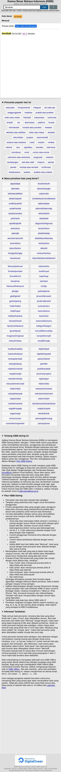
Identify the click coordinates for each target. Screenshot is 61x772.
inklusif (9, 147)
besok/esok (15, 258)
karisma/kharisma (44, 321)
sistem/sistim (44, 398)
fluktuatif (27, 117)
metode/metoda (15, 379)
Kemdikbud (7, 472)
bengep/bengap (15, 253)
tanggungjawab (14, 112)
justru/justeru (44, 306)
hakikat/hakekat (15, 316)
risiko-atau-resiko (12, 117)
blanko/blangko (44, 188)
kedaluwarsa (14, 172)
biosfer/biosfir (44, 183)
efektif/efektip (44, 233)
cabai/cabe (44, 193)
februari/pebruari (15, 266)
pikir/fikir (44, 364)
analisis (27, 172)
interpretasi (39, 117)
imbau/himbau (15, 341)
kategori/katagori (43, 326)
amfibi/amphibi (15, 203)
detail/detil (43, 218)
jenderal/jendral (44, 301)
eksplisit (51, 132)
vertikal (51, 142)
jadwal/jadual (44, 291)
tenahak (17, 16)
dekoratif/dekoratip (44, 208)
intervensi (51, 147)
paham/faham (44, 359)
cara (18, 147)
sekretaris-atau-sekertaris (19, 157)
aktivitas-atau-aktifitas (16, 132)
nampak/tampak (15, 393)
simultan (39, 147)
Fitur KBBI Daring (24, 461)
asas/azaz (15, 228)
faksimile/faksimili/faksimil (44, 258)
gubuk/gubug (15, 301)
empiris (41, 142)
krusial (51, 122)
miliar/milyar (15, 388)
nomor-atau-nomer (41, 152)
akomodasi (30, 122)
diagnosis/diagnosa (43, 223)
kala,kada (10, 107)
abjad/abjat (15, 183)
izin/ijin (44, 286)
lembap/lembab (15, 359)
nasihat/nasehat (15, 403)
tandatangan (12, 162)
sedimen (49, 157)
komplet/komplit (44, 336)
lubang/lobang (15, 364)
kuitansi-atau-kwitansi (16, 142)
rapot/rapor (44, 379)
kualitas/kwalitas (15, 349)
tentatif (10, 122)
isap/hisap (43, 276)
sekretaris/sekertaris (44, 393)
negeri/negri (15, 413)
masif (32, 142)
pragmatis (38, 157)
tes (18, 122)
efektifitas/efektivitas (44, 238)
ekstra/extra (44, 243)
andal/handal (15, 208)
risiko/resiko (44, 384)
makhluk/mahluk (15, 369)
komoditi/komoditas (43, 331)
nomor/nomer (15, 418)
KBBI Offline (14, 669)
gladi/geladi (15, 296)
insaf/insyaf (44, 271)
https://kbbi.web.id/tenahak (26, 26)
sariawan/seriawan (43, 388)
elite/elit (43, 248)
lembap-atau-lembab (29, 167)
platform (41, 122)
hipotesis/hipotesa (15, 326)
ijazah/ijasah (15, 331)
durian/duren (44, 228)
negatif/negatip (15, 408)
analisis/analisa (15, 213)
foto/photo (15, 281)
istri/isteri (44, 281)
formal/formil (15, 276)
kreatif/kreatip (44, 341)
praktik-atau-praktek (45, 112)
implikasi (28, 112)
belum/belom (15, 248)
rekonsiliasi (18, 137)
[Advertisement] (30, 65)
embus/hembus (44, 253)
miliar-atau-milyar (36, 132)
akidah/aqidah (15, 198)
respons (41, 162)
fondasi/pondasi (15, 271)
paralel (13, 167)
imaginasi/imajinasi (15, 336)
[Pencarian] (22, 7)
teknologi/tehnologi (43, 418)
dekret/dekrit (43, 213)
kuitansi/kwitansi (15, 354)
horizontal (52, 117)
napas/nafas (15, 398)
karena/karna (44, 311)
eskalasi (48, 127)
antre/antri (15, 218)
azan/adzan (15, 243)
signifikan (28, 147)
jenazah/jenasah (44, 296)
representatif (42, 137)
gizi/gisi (15, 291)
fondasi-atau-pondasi (32, 127)
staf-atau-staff (28, 162)
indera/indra (44, 266)
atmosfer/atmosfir (15, 238)
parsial (51, 162)
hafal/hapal (15, 311)
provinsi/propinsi (44, 374)
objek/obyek (44, 349)
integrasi (37, 107)
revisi (26, 152)
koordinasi (16, 152)
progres (29, 137)
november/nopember (15, 423)
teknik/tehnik (43, 413)
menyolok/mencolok (15, 384)
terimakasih (14, 127)
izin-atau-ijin (49, 107)
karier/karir (44, 316)
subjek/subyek (43, 408)
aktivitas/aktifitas (15, 193)
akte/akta (15, 188)
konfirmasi (46, 167)
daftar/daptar (44, 203)
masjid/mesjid (15, 374)
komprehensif (24, 107)
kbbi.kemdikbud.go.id (28, 491)
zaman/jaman (44, 423)
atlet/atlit (15, 233)
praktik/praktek (43, 369)
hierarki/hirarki (15, 321)
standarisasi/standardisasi (43, 403)
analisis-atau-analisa (43, 172)
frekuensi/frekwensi (15, 286)
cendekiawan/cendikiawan (44, 198)
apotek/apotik (15, 223)
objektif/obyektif (44, 354)
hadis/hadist (15, 306)
